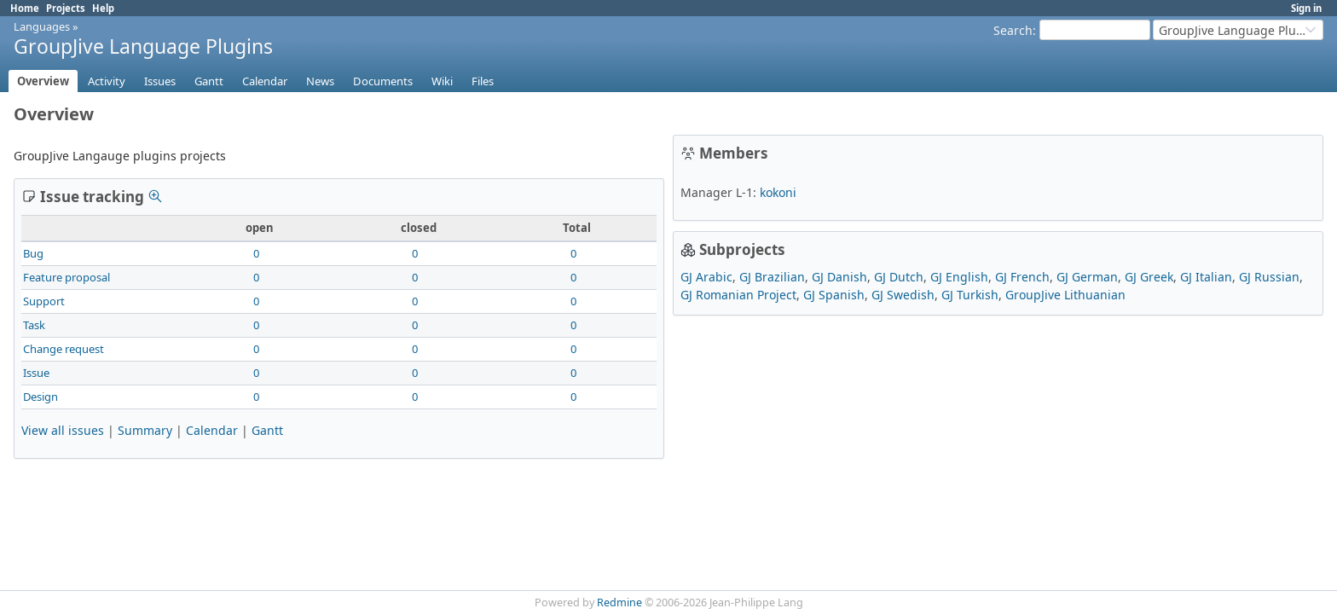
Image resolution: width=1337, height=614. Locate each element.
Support (44, 301)
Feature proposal (66, 277)
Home (24, 8)
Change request (63, 348)
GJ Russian (1269, 277)
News (320, 81)
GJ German (1087, 277)
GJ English (959, 277)
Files (483, 81)
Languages (42, 26)
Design (40, 396)
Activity (106, 81)
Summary (145, 430)
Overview (43, 81)
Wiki (442, 81)
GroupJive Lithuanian (1065, 295)
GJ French (1022, 277)
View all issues (62, 430)
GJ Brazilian (772, 277)
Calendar (264, 81)
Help (103, 8)
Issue (36, 372)
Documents (383, 81)
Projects (65, 8)
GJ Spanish (834, 295)
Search (1013, 30)
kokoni (778, 192)
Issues (160, 81)
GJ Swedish (903, 295)
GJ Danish (839, 277)
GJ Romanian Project (738, 295)
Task (34, 325)
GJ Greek (1149, 277)
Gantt (208, 81)
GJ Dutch (898, 277)
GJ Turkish (969, 295)
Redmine (619, 602)
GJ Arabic (706, 277)
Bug (33, 253)
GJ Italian (1206, 277)
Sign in (1306, 8)
